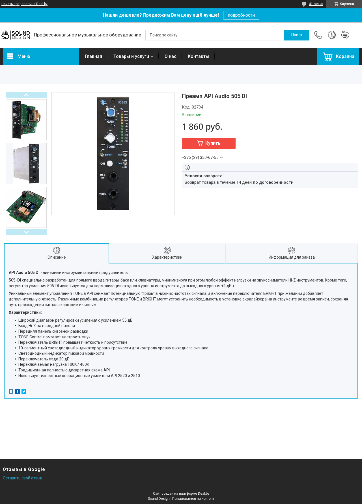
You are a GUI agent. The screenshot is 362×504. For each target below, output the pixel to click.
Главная (93, 56)
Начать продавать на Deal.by (24, 4)
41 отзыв (316, 4)
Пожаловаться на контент (193, 499)
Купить (213, 143)
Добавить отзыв (345, 35)
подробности (241, 15)
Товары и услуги (131, 56)
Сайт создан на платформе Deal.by (181, 494)
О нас (170, 56)
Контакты (198, 56)
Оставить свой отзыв (22, 478)
